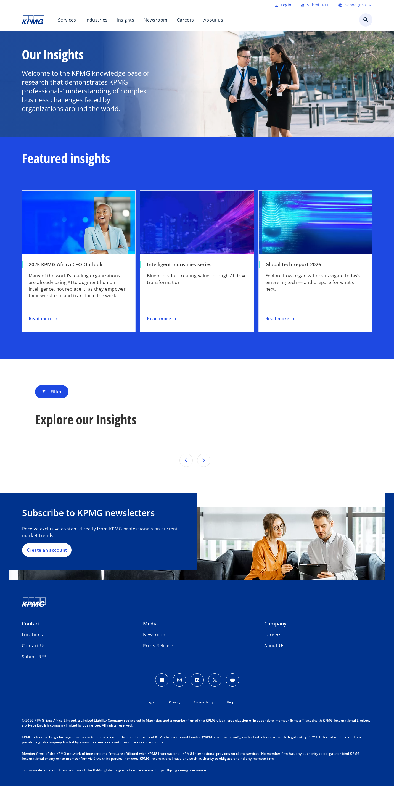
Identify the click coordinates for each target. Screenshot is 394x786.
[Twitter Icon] (214, 680)
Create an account (47, 550)
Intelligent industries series (179, 264)
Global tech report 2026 (293, 264)
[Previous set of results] (186, 460)
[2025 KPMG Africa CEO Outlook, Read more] (44, 319)
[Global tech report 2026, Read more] (280, 319)
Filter (52, 392)
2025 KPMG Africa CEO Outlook (65, 264)
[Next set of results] (203, 460)
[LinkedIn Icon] (197, 680)
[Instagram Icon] (179, 680)
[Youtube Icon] (232, 680)
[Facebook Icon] (161, 680)
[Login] (282, 5)
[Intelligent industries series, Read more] (162, 319)
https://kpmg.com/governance (180, 770)
